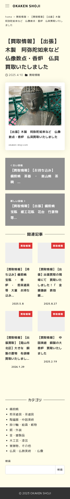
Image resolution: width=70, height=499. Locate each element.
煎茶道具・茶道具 (22, 414)
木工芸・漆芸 (19, 440)
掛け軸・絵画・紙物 (23, 424)
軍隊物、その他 (20, 445)
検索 (8, 461)
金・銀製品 (17, 435)
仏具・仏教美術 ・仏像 (26, 451)
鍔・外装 (16, 430)
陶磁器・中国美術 (22, 419)
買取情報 (34, 75)
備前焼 (14, 409)
